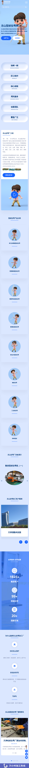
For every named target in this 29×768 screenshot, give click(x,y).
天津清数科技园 (14, 532)
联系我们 (17, 38)
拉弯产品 (6, 38)
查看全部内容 (8, 175)
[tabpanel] (14, 736)
